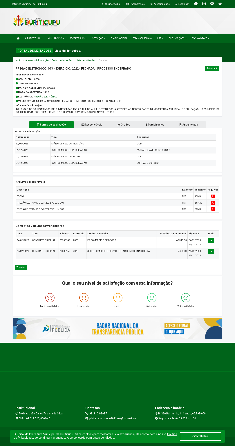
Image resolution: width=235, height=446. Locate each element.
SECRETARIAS (78, 38)
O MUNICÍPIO (56, 38)
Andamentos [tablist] (189, 124)
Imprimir (212, 68)
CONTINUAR (200, 436)
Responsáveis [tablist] (92, 124)
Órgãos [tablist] (124, 124)
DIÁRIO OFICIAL (119, 38)
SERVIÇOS (98, 38)
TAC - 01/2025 (200, 38)
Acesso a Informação (37, 60)
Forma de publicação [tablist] (51, 124)
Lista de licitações (85, 60)
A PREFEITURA (34, 38)
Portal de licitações (62, 60)
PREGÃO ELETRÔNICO (45, 96)
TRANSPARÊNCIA (142, 38)
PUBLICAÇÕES (178, 38)
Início (18, 60)
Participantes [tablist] (155, 124)
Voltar (21, 267)
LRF (160, 38)
